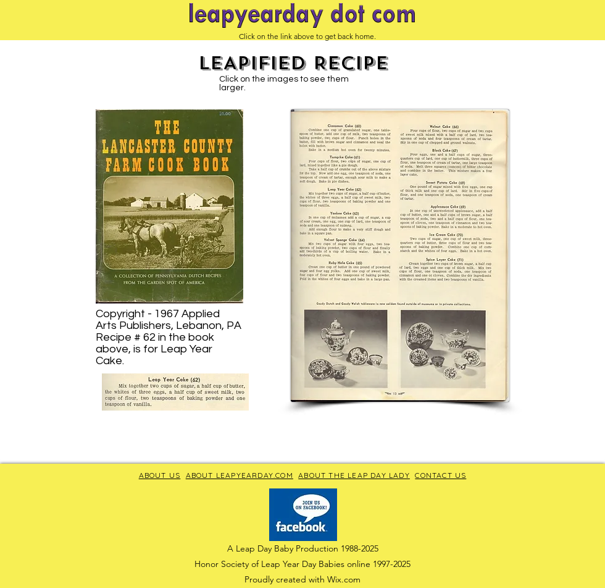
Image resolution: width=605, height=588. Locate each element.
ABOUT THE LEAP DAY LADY (354, 475)
